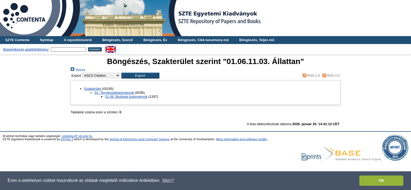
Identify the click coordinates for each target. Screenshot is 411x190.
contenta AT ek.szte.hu (77, 136)
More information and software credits (241, 139)
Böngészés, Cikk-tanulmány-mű (203, 40)
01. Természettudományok (114, 93)
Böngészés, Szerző (117, 40)
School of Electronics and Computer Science (140, 139)
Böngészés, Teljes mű (256, 40)
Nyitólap (46, 40)
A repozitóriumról (78, 40)
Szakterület (92, 89)
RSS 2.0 (330, 75)
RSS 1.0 (310, 75)
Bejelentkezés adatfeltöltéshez (26, 49)
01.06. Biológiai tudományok (126, 97)
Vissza (78, 70)
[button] (140, 75)
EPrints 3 (67, 139)
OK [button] (381, 180)
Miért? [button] (168, 180)
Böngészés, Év (155, 40)
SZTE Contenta (17, 40)
